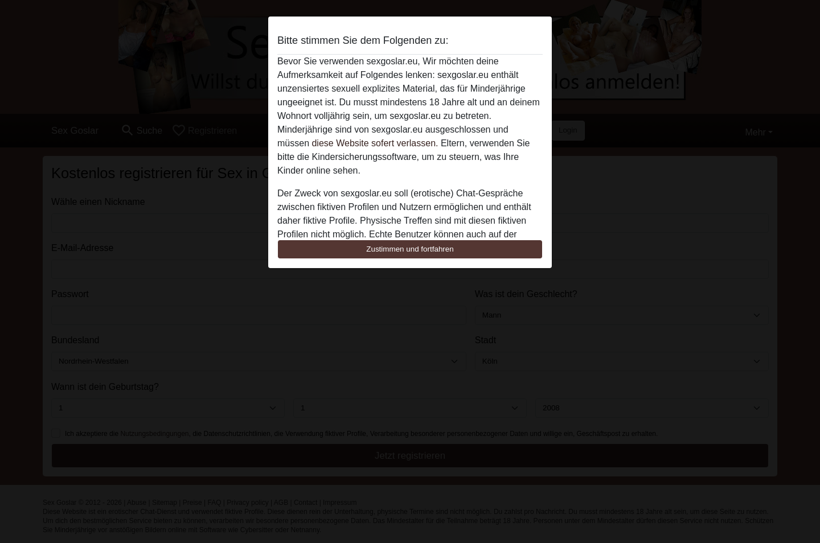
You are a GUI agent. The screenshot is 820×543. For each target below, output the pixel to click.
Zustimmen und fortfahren (410, 249)
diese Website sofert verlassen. (374, 143)
